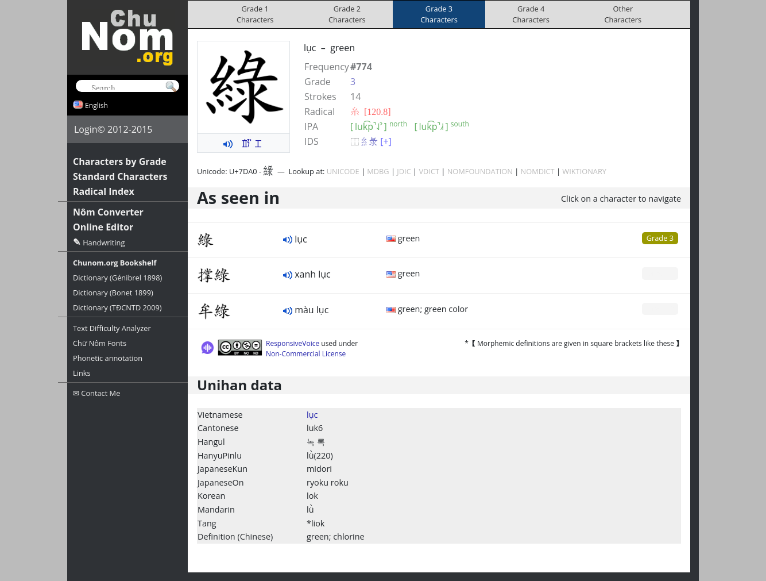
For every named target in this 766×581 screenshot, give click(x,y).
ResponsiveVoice (292, 343)
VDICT (429, 171)
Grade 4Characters (531, 14)
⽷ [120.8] (370, 111)
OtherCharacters (623, 14)
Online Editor (103, 227)
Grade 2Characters (347, 14)
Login (86, 129)
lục (312, 414)
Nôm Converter (108, 212)
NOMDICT (538, 171)
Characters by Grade (120, 161)
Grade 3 (660, 238)
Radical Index (103, 191)
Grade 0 (660, 273)
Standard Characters (120, 176)
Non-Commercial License (306, 354)
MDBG (378, 171)
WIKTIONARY (584, 171)
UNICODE (343, 171)
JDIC (404, 171)
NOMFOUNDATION (480, 171)
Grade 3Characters (439, 14)
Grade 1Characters (255, 14)
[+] (386, 141)
